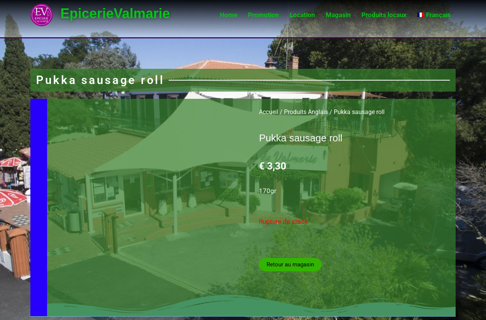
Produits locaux (384, 15)
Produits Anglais (306, 112)
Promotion (263, 15)
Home (228, 15)
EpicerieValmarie (119, 13)
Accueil (268, 112)
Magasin (338, 15)
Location (302, 15)
